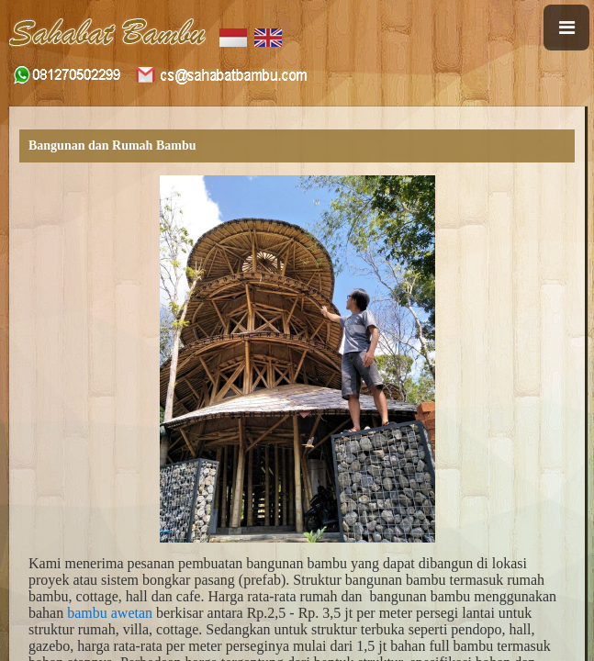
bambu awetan (109, 613)
